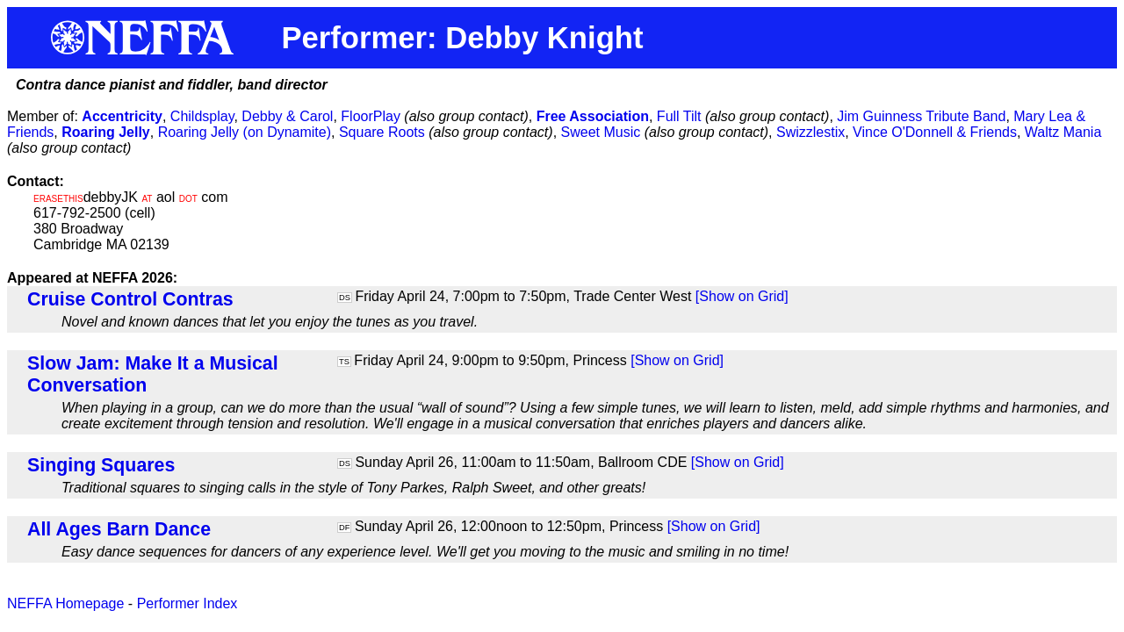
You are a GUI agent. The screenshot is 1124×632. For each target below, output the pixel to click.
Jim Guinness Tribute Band (921, 116)
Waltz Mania (1063, 132)
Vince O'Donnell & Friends (935, 132)
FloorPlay (370, 116)
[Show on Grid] (742, 296)
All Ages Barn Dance (119, 529)
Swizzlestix (810, 132)
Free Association (593, 116)
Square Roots (382, 132)
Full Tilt (679, 116)
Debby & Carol (287, 116)
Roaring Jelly (105, 132)
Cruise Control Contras (130, 299)
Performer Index (187, 603)
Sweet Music (601, 132)
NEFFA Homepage (65, 603)
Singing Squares (101, 465)
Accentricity (122, 116)
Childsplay (202, 116)
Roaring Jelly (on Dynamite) (244, 132)
